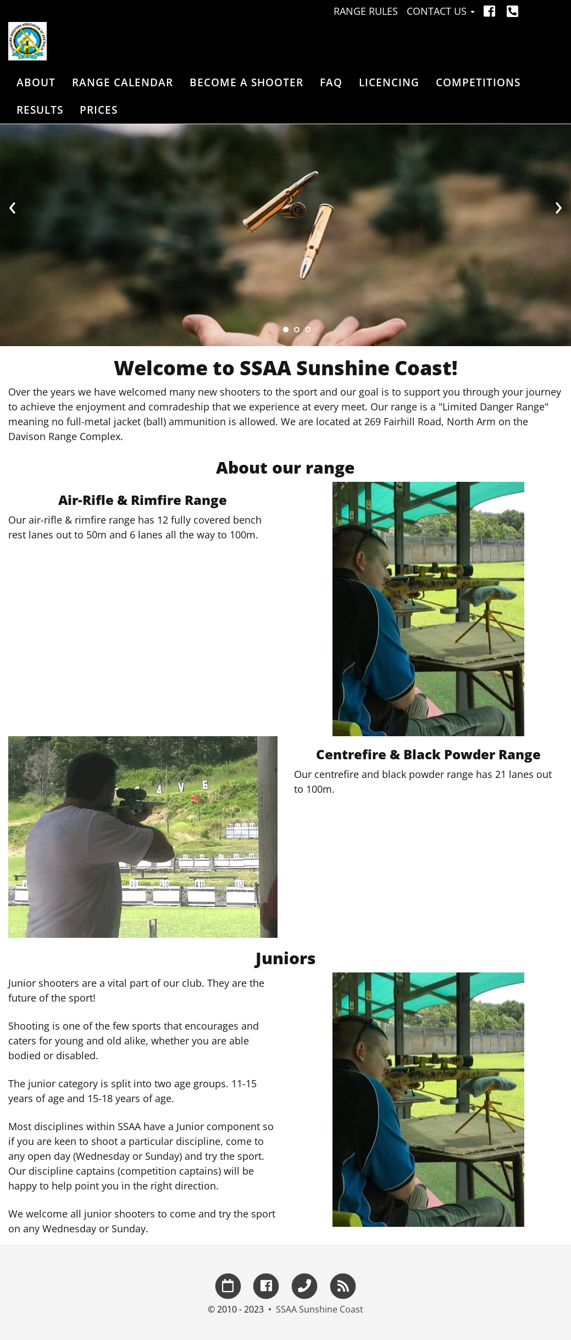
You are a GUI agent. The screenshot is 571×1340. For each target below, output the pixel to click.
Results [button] (39, 110)
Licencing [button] (389, 82)
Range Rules (366, 11)
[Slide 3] (308, 329)
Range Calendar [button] (122, 82)
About (36, 82)
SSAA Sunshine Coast (319, 1309)
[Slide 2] (297, 329)
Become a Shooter (246, 82)
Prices (99, 110)
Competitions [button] (478, 82)
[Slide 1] (286, 329)
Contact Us (441, 11)
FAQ (331, 82)
